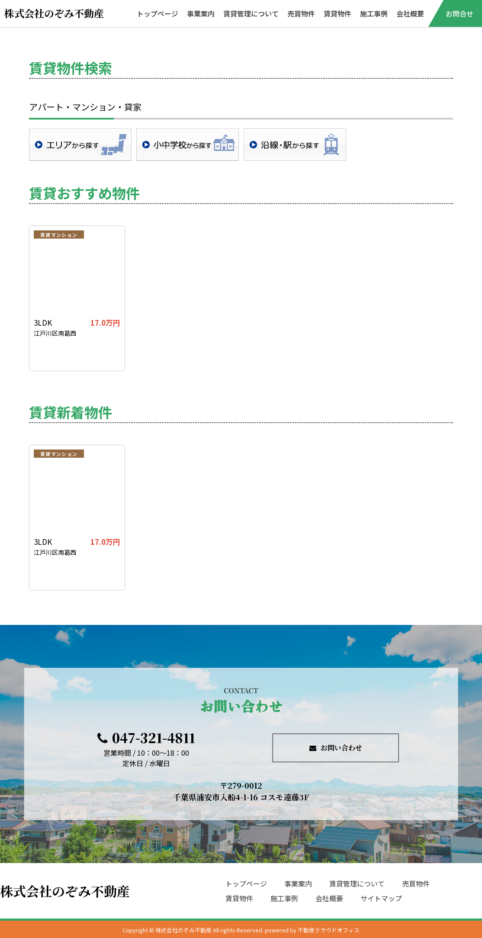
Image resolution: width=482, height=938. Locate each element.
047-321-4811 (146, 737)
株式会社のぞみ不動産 (54, 13)
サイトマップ (381, 898)
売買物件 (301, 13)
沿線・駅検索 (295, 144)
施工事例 (374, 13)
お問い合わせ (335, 748)
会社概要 (410, 13)
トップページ (157, 13)
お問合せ (459, 13)
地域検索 (80, 144)
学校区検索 (187, 144)
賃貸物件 (337, 13)
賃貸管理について (251, 13)
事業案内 (201, 13)
